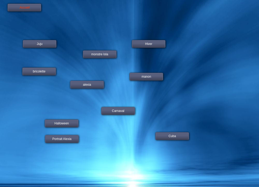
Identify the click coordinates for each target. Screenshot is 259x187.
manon (146, 76)
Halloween (61, 123)
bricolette (39, 71)
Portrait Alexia (61, 139)
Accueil (24, 7)
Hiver (148, 44)
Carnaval (118, 111)
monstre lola (99, 54)
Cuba (172, 136)
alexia (87, 84)
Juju (39, 44)
